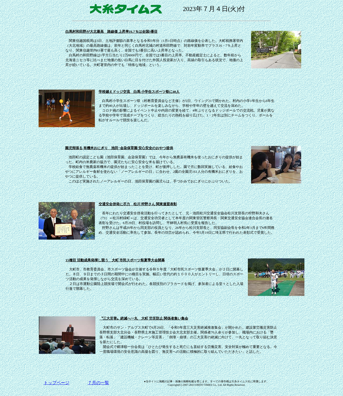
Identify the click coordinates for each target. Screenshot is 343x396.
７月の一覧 (98, 382)
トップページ (56, 382)
